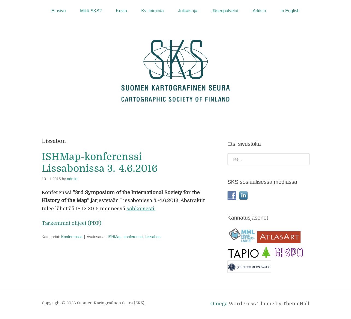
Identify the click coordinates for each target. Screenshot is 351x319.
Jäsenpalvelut (225, 10)
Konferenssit (71, 237)
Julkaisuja (187, 10)
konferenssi (133, 237)
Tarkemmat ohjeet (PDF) (71, 223)
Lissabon (153, 237)
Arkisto (259, 10)
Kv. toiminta (152, 10)
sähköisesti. (140, 208)
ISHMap (115, 237)
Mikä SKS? (91, 10)
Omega (219, 303)
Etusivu (58, 10)
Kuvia (121, 10)
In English (289, 10)
